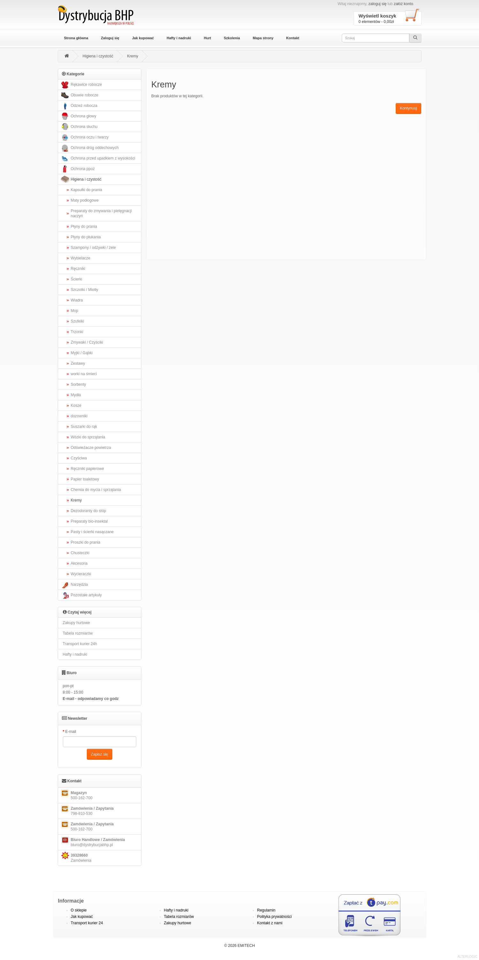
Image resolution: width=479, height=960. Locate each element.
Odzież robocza (78, 105)
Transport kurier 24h (80, 644)
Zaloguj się (110, 38)
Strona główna (76, 38)
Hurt (207, 38)
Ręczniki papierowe (87, 468)
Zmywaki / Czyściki (87, 342)
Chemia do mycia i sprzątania (96, 489)
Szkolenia (232, 38)
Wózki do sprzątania (88, 437)
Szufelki (77, 321)
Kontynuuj (408, 108)
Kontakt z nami (269, 923)
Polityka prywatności (274, 916)
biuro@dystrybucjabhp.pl (92, 841)
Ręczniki (78, 268)
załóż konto (403, 4)
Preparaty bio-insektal (89, 521)
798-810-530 (87, 810)
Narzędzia (74, 584)
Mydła (76, 395)
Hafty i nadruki (179, 38)
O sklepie (79, 910)
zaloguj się (377, 4)
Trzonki (77, 332)
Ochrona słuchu (79, 126)
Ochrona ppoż (77, 169)
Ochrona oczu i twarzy (84, 137)
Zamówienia (76, 857)
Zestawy (78, 363)
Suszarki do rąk (84, 426)
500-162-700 (76, 794)
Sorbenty (78, 384)
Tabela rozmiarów (78, 633)
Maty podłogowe (85, 200)
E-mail (70, 731)
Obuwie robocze (79, 95)
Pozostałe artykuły (81, 595)
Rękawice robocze (81, 84)
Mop (74, 311)
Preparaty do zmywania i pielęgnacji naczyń (101, 213)
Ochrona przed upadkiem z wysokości (97, 158)
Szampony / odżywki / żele (93, 247)
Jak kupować (143, 38)
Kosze (76, 405)
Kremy (132, 56)
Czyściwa (79, 458)
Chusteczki (80, 553)
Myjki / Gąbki (82, 353)
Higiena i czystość (98, 56)
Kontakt (292, 38)
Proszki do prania (86, 542)
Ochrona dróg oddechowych (89, 148)
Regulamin (266, 910)
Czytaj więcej (77, 612)
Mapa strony (263, 38)
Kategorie (73, 73)
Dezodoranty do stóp (88, 511)
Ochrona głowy (78, 116)
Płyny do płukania (86, 237)
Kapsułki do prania (86, 190)
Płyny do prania (84, 226)
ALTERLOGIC (467, 956)
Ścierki (76, 279)
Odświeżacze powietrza (91, 447)
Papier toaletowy (85, 479)
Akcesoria (79, 563)
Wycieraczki (81, 574)
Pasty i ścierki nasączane (92, 532)
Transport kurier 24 (87, 923)
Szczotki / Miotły (84, 289)
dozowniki (79, 416)
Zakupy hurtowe (76, 623)
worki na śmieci (84, 374)
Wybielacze (80, 258)
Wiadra (77, 300)
